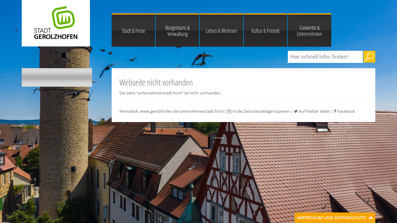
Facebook (344, 111)
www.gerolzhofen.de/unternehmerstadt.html (181, 111)
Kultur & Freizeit (265, 30)
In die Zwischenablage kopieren (258, 111)
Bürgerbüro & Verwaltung (177, 30)
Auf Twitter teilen (312, 111)
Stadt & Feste (133, 30)
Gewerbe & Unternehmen (309, 30)
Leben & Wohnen (221, 30)
